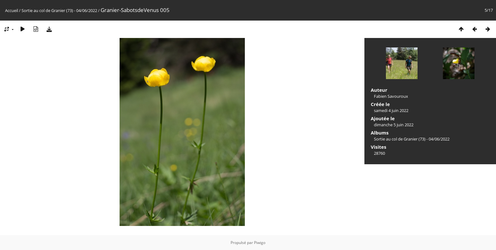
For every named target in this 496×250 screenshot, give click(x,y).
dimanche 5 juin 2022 (393, 125)
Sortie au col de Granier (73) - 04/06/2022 (59, 10)
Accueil (11, 10)
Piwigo (259, 242)
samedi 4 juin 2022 (391, 110)
